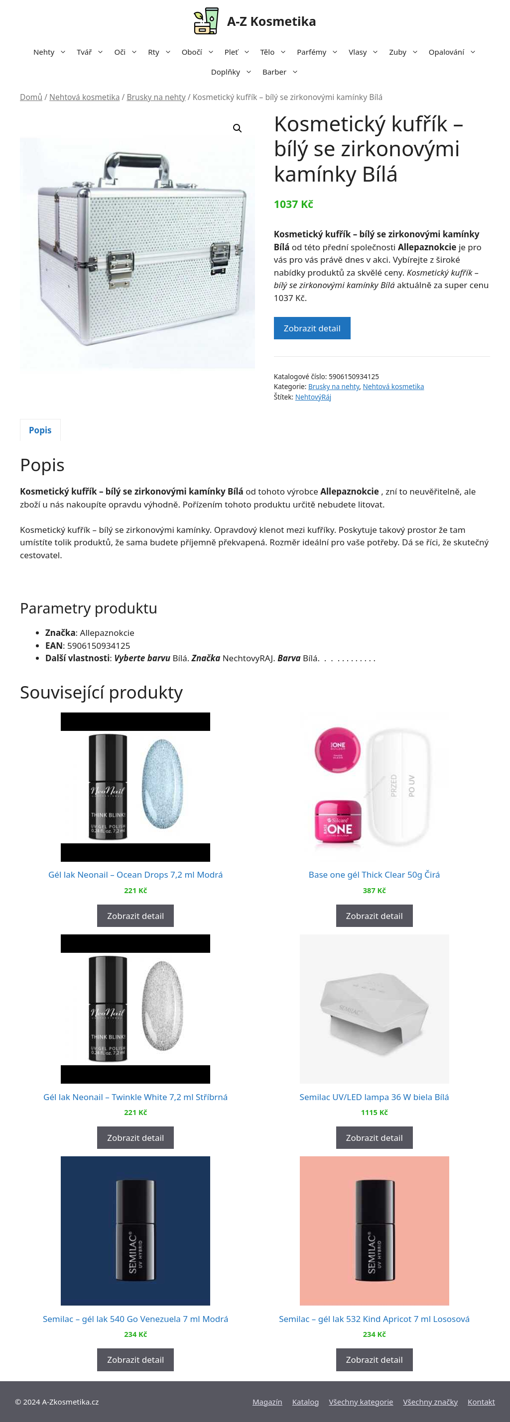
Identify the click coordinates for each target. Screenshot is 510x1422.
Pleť (240, 52)
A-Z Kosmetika (271, 20)
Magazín (267, 1402)
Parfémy (320, 52)
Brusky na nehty (156, 97)
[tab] (40, 430)
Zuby (406, 52)
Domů (31, 97)
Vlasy (366, 52)
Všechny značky (430, 1402)
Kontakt (481, 1402)
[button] (238, 128)
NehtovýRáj (313, 397)
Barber (283, 72)
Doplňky (234, 72)
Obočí (201, 52)
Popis (40, 430)
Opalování (455, 52)
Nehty (52, 52)
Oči (128, 52)
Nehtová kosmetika (84, 97)
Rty (162, 52)
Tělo (276, 52)
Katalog (305, 1402)
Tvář (93, 52)
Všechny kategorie (361, 1402)
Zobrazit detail (312, 328)
